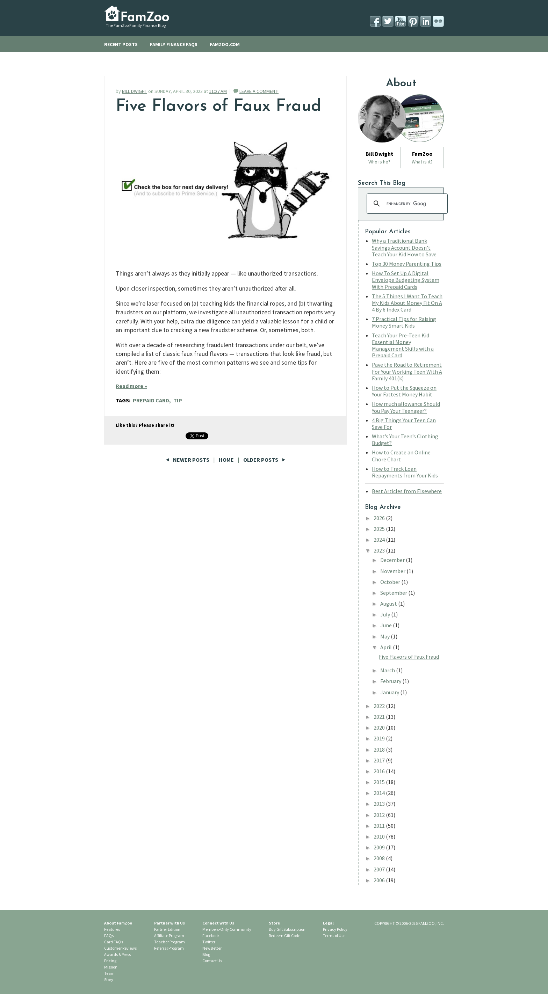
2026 (380, 517)
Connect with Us (218, 923)
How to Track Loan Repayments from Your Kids (405, 472)
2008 (380, 858)
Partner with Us (169, 923)
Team (109, 973)
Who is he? (379, 162)
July (385, 614)
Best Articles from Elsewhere (407, 491)
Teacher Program (169, 941)
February (391, 681)
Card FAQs (113, 941)
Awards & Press (117, 954)
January (390, 692)
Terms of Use (334, 935)
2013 (380, 803)
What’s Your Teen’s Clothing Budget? (405, 439)
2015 (380, 782)
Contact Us (212, 960)
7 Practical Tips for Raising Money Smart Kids (404, 322)
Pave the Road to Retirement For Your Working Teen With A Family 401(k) (407, 371)
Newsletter (212, 948)
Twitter (208, 941)
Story (108, 979)
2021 (380, 716)
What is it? (422, 162)
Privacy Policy (335, 929)
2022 (380, 705)
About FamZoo (118, 923)
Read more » (131, 385)
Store (274, 923)
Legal (328, 923)
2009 (380, 847)
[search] (406, 203)
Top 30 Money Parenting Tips (406, 263)
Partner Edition (167, 929)
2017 (380, 760)
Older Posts (264, 459)
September (394, 592)
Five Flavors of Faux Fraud (218, 106)
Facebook (210, 935)
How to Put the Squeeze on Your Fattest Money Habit (404, 391)
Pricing (110, 960)
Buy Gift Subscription (287, 929)
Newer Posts (188, 459)
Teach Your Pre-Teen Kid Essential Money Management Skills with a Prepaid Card (403, 345)
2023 (380, 550)
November (393, 571)
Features (112, 929)
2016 (380, 771)
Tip (177, 400)
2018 (380, 749)
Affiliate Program (169, 935)
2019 (380, 738)
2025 (380, 528)
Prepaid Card (151, 400)
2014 (380, 792)
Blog (206, 954)
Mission (110, 967)
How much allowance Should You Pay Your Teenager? (406, 407)
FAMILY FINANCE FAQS (173, 44)
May (385, 636)
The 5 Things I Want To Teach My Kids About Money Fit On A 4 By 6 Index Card (407, 303)
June (386, 625)
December (393, 559)
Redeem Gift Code (284, 935)
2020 (380, 727)
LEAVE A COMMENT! (259, 91)
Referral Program (169, 948)
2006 (380, 880)
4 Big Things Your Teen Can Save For (404, 423)
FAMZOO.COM (225, 44)
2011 (380, 825)
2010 (380, 836)
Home (226, 459)
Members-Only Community (226, 929)
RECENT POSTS (121, 44)
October (390, 581)
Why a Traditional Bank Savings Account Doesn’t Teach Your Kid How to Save (404, 247)
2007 (380, 869)
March (388, 670)
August (389, 603)
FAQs (109, 935)
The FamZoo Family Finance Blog (136, 25)
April (386, 647)
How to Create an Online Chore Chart (401, 455)
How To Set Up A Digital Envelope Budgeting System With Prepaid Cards (405, 280)
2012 (380, 814)
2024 (380, 539)
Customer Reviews (120, 948)
